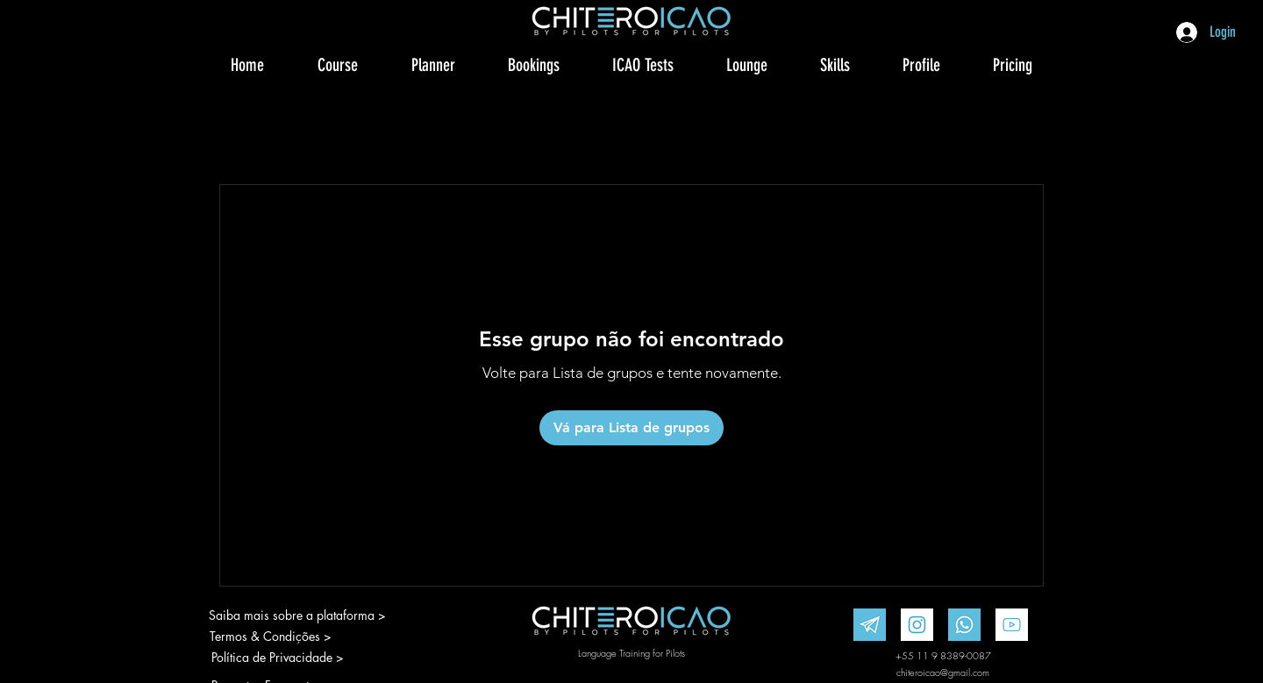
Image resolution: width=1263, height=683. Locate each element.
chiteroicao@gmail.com (942, 672)
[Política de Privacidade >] (287, 657)
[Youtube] (1011, 624)
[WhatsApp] (964, 624)
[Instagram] (917, 624)
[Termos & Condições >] (271, 636)
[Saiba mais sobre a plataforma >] (296, 615)
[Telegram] (869, 624)
